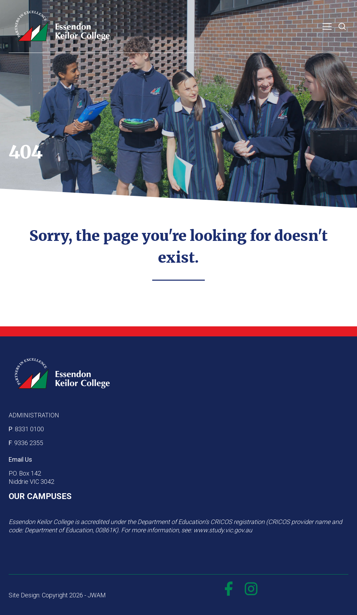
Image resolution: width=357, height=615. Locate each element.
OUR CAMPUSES (40, 496)
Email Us (20, 459)
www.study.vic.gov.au (222, 530)
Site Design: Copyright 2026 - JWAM (57, 595)
